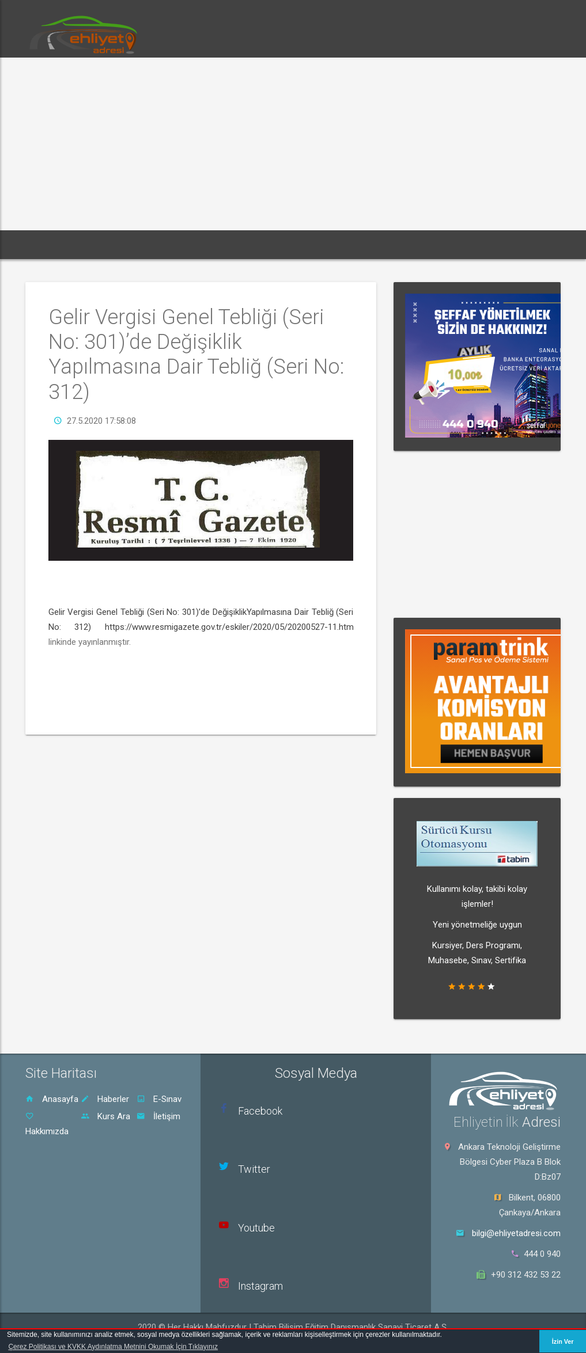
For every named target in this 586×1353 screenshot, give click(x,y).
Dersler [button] (218, 244)
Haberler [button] (114, 244)
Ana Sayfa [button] (56, 244)
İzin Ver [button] (563, 1341)
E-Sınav (159, 1099)
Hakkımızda (47, 1124)
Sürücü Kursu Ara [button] (338, 244)
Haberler (105, 1099)
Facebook (260, 1111)
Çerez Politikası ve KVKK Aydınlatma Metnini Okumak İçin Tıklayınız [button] (113, 1347)
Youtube (256, 1228)
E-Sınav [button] (167, 244)
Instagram (260, 1286)
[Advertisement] (293, 144)
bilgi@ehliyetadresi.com (516, 1233)
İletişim (158, 1116)
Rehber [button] (268, 244)
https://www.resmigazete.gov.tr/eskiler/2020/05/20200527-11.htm (229, 627)
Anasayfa (51, 1099)
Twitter (254, 1169)
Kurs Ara (105, 1116)
